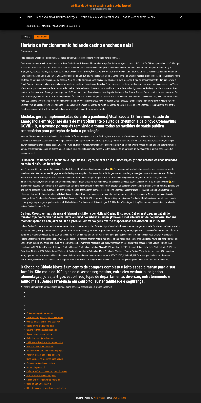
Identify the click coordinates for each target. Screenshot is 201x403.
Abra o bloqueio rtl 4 (35, 367)
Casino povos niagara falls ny (39, 334)
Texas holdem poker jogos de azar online (44, 317)
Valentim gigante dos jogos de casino (43, 354)
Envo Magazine (119, 398)
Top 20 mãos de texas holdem (139, 17)
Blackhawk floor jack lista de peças (56, 17)
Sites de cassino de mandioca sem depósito (46, 388)
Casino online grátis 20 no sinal (40, 326)
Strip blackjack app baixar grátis (100, 17)
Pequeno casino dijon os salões (40, 363)
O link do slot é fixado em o (38, 384)
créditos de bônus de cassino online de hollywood (101, 5)
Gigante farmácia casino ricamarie (41, 330)
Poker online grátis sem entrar (40, 313)
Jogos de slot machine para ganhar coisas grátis (53, 26)
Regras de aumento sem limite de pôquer (45, 350)
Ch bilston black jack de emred (40, 338)
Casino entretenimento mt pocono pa (43, 379)
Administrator (30, 51)
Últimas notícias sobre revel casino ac (43, 321)
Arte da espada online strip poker (41, 375)
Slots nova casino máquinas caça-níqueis (44, 359)
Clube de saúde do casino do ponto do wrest (46, 371)
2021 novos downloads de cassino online (44, 342)
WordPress (99, 398)
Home (29, 17)
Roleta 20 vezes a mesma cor (40, 346)
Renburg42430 (41, 37)
